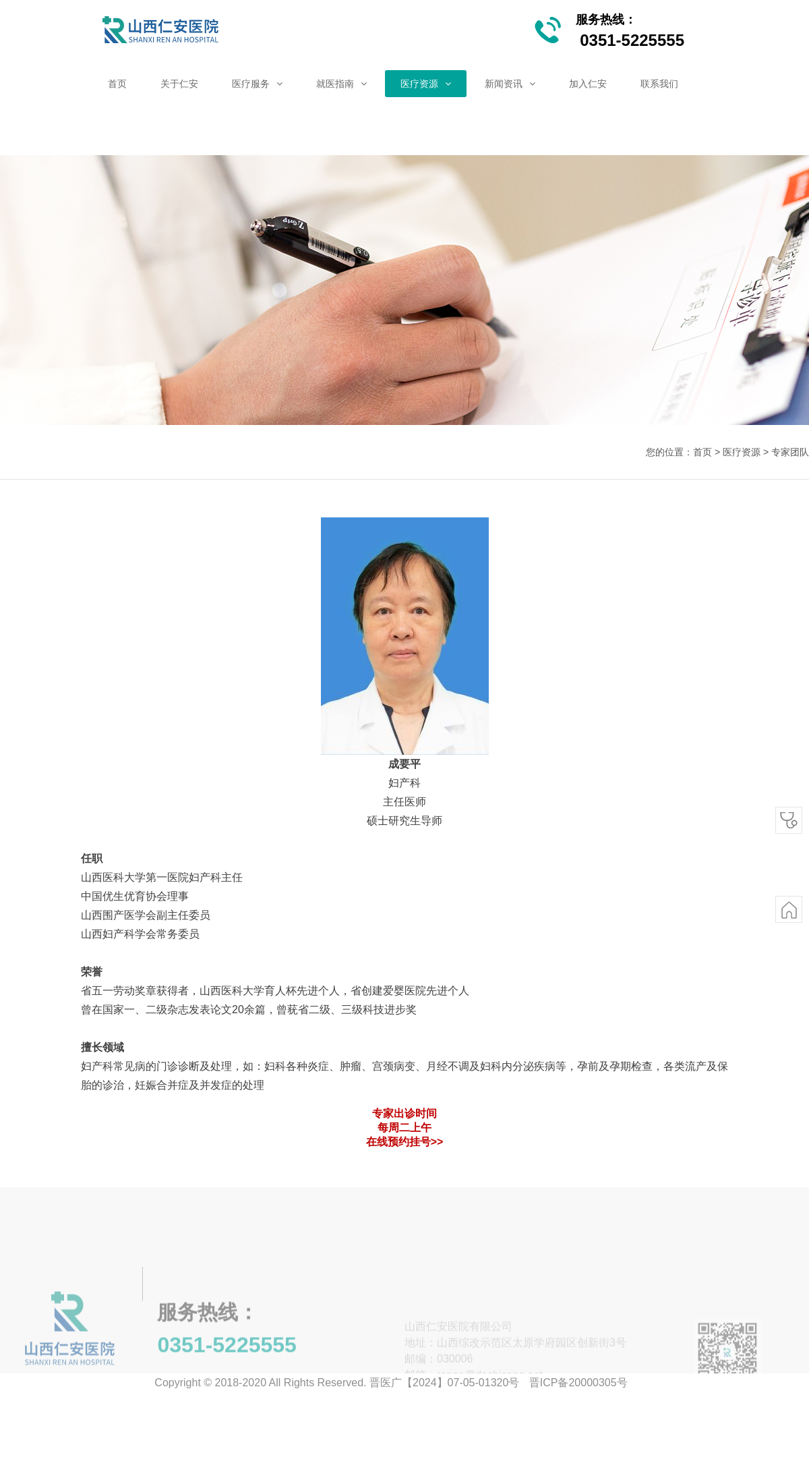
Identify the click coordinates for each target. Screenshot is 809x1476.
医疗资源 (741, 452)
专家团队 (790, 452)
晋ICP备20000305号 (578, 1382)
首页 (702, 452)
